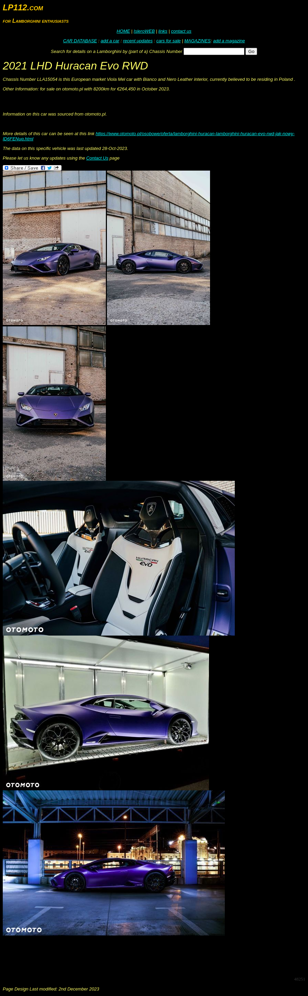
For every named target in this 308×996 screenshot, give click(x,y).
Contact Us (97, 158)
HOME (123, 31)
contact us (181, 31)
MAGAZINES (197, 40)
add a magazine (229, 40)
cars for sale (168, 40)
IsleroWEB (144, 31)
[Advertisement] (128, 955)
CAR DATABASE (80, 40)
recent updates (138, 40)
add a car (110, 40)
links (162, 31)
